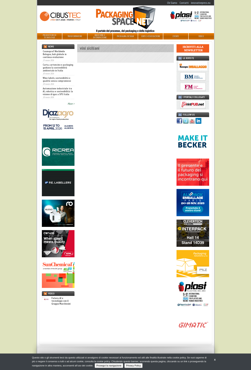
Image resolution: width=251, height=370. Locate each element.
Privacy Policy (133, 365)
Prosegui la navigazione (108, 365)
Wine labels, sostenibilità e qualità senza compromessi (57, 79)
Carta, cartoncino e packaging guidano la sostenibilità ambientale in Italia (58, 67)
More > (71, 103)
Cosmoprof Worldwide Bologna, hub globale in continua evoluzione (55, 54)
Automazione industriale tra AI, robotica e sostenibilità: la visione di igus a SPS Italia (58, 91)
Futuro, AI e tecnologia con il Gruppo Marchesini (56, 301)
